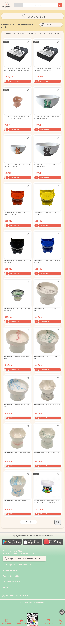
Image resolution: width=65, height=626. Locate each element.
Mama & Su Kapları (19, 34)
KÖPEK (7, 34)
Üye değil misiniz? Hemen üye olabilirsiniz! (22, 558)
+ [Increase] (8, 82)
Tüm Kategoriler (18, 5)
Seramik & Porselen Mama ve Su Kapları (45, 34)
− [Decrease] (4, 82)
